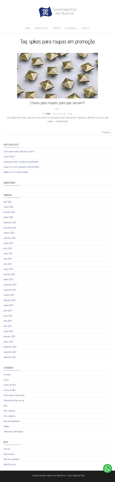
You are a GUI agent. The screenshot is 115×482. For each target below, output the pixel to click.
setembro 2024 (10, 300)
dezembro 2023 (10, 346)
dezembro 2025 (10, 222)
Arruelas (7, 374)
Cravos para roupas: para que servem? (57, 102)
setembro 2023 (10, 357)
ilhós (5, 405)
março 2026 (8, 206)
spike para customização (13, 431)
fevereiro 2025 (9, 274)
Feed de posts (9, 454)
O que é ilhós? (9, 156)
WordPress (61, 475)
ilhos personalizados (12, 421)
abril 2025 (8, 264)
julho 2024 (8, 310)
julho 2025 (8, 248)
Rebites (6, 426)
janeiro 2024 (8, 341)
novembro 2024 (10, 289)
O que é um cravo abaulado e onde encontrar (21, 166)
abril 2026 (8, 201)
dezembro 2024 (10, 284)
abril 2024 (8, 326)
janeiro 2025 (8, 279)
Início (27, 28)
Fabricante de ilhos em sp (14, 400)
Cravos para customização (14, 395)
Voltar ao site (41, 28)
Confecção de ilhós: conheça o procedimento (21, 161)
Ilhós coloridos (9, 410)
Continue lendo (61, 121)
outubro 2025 (9, 232)
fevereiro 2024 (9, 336)
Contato (56, 28)
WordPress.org (10, 464)
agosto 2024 (8, 305)
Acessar (7, 448)
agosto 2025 (8, 243)
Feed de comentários (12, 459)
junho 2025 (8, 253)
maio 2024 (8, 320)
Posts (86, 28)
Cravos (57, 108)
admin (48, 114)
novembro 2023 (10, 352)
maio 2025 (8, 258)
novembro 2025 (10, 227)
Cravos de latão (10, 390)
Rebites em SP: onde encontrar (16, 172)
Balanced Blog (78, 475)
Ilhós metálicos (9, 416)
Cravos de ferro (10, 384)
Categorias (71, 28)
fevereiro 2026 (9, 212)
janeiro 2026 (8, 217)
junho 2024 (8, 315)
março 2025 (8, 269)
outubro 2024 (9, 295)
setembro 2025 (10, 238)
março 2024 (8, 331)
